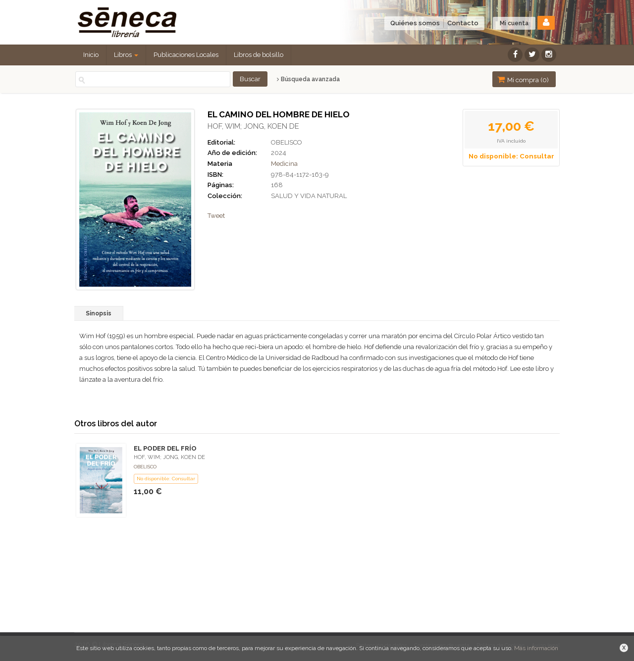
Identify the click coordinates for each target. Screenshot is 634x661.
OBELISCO (286, 142)
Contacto (462, 23)
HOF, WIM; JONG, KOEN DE (253, 126)
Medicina (284, 163)
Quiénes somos (415, 23)
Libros (126, 54)
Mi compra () (523, 79)
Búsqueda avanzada (308, 79)
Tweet (216, 215)
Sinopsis (98, 313)
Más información (536, 648)
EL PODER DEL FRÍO (165, 448)
